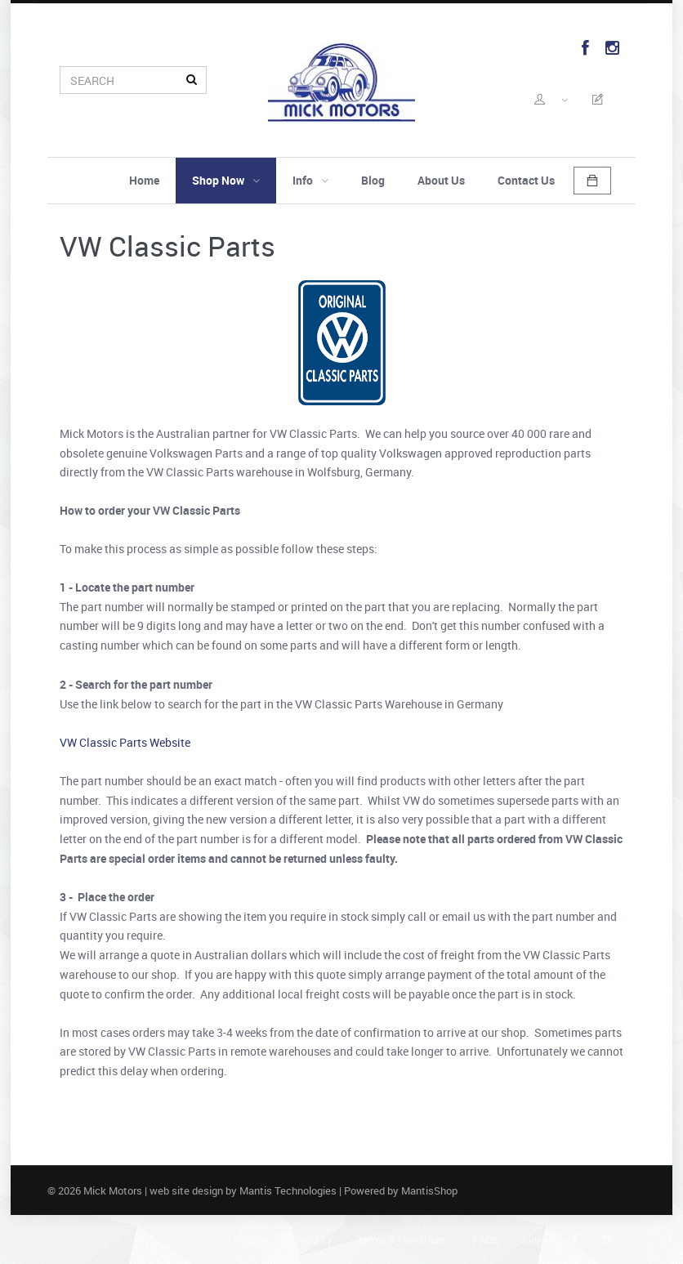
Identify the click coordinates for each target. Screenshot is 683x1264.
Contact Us (526, 180)
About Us (441, 180)
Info (310, 180)
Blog (373, 180)
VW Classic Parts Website (125, 742)
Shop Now (226, 180)
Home (144, 180)
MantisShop (429, 1190)
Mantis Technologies (288, 1190)
